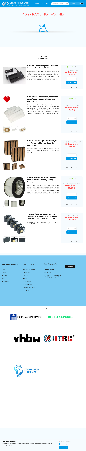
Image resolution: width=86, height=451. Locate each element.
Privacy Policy (26, 272)
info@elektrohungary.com (51, 269)
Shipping (25, 278)
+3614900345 (47, 272)
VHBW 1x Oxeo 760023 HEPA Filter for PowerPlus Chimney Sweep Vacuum (42, 180)
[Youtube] (43, 309)
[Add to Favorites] (67, 87)
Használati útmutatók (29, 287)
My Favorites (5, 281)
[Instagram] (46, 309)
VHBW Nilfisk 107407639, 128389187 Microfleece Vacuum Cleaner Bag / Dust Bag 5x (42, 99)
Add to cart (72, 82)
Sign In (3, 269)
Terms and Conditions (29, 269)
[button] (36, 3)
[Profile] (72, 3)
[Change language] (43, 3)
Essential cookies (66, 442)
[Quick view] (76, 87)
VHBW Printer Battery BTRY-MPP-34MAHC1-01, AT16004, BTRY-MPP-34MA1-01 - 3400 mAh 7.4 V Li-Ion (42, 216)
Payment (25, 275)
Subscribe (70, 266)
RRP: (71, 70)
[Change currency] (48, 3)
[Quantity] (72, 78)
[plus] (75, 78)
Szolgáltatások (27, 291)
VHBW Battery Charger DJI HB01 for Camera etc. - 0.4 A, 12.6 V (42, 67)
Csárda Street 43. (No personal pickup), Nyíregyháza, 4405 (52, 276)
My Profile (4, 275)
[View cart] (80, 3)
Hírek (24, 297)
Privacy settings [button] (27, 284)
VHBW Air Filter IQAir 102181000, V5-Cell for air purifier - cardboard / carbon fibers (42, 143)
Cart (3, 278)
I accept (64, 448)
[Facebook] (39, 309)
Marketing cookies (66, 444)
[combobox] (60, 3)
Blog (24, 294)
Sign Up (4, 272)
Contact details (27, 281)
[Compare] (71, 87)
